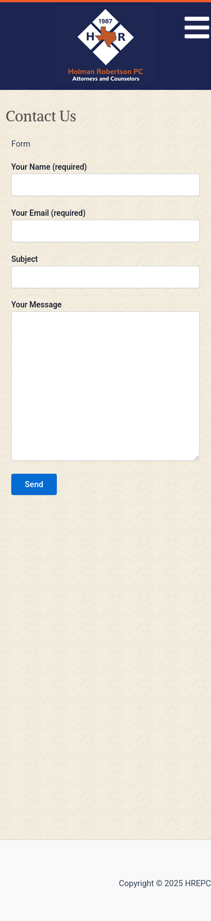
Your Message (105, 382)
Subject (105, 271)
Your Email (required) (105, 225)
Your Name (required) (105, 179)
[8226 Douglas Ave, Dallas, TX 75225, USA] (105, 678)
